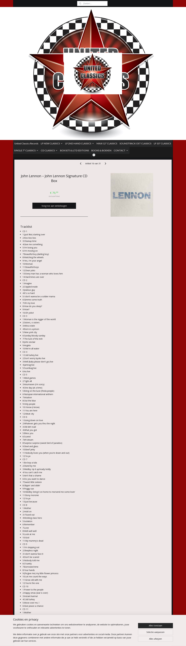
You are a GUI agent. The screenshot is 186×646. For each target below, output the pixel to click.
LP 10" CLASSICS (162, 52)
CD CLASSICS (49, 59)
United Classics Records (26, 52)
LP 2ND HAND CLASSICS (79, 52)
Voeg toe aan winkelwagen (54, 114)
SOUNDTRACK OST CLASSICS (135, 52)
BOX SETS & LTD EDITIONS (74, 59)
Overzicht (27, 592)
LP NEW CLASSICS (52, 52)
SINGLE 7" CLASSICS (26, 59)
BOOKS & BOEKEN (101, 59)
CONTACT (121, 59)
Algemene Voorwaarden (24, 617)
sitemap (106, 641)
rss (112, 641)
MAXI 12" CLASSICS (106, 52)
